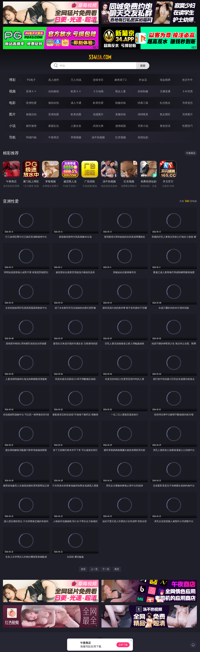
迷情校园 (120, 126)
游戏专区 (98, 80)
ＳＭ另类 (187, 91)
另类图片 (187, 114)
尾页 (116, 569)
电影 (12, 102)
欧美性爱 (98, 103)
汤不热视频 (98, 137)
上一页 (94, 569)
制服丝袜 (120, 103)
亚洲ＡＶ (31, 91)
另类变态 (187, 103)
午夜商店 (53, 137)
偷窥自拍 (31, 114)
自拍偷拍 (53, 91)
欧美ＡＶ (76, 91)
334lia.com (99, 57)
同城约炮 (31, 137)
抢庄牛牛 (187, 80)
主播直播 (165, 91)
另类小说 (143, 126)
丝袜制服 (143, 91)
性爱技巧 (187, 126)
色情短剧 (143, 137)
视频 (12, 91)
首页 (83, 569)
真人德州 (53, 80)
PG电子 (31, 80)
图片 (12, 114)
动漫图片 (98, 114)
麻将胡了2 (120, 80)
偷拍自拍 (53, 103)
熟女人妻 (120, 91)
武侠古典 (98, 126)
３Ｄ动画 (98, 91)
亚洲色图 (53, 114)
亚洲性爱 (31, 103)
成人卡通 (76, 103)
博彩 (12, 79)
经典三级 (143, 103)
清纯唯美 (143, 114)
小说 (12, 125)
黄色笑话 (165, 126)
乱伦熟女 (165, 103)
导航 (12, 137)
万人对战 (76, 80)
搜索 (142, 65)
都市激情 (31, 126)
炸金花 (143, 80)
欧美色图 (76, 114)
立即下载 (123, 644)
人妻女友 (76, 126)
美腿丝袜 (120, 114)
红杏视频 (120, 137)
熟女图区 (165, 114)
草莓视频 (76, 137)
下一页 (105, 569)
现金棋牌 (165, 80)
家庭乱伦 (53, 126)
